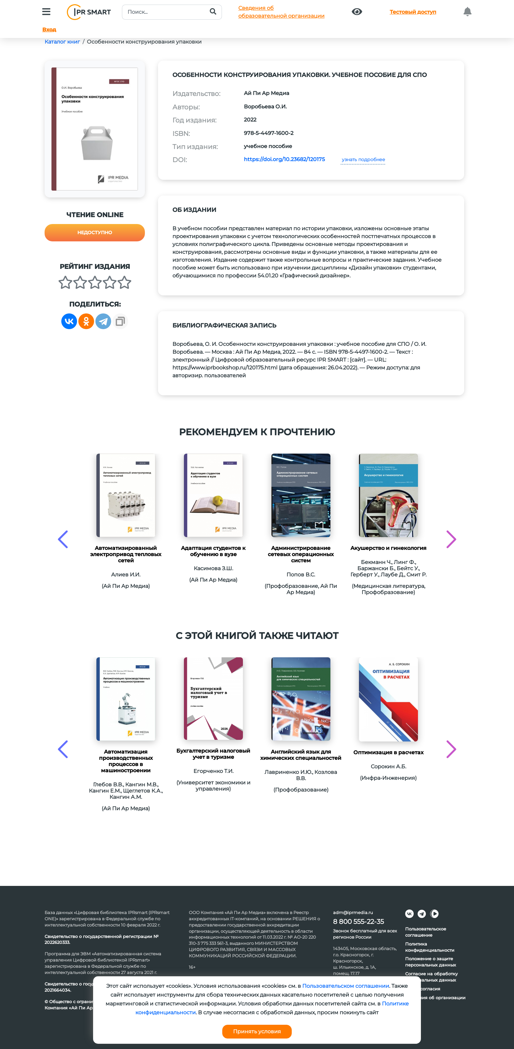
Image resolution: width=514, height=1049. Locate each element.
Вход (49, 30)
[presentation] (63, 539)
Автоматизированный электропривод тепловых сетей (125, 554)
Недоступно (94, 232)
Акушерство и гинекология (388, 548)
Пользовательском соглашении (345, 986)
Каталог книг (62, 42)
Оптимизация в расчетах (388, 752)
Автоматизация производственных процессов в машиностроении (126, 761)
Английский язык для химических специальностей (300, 755)
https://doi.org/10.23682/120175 (284, 159)
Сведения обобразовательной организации (281, 12)
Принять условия (257, 1031)
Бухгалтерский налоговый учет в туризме (213, 754)
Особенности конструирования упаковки (144, 42)
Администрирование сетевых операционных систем (301, 554)
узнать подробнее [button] (363, 159)
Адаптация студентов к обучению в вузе (213, 551)
